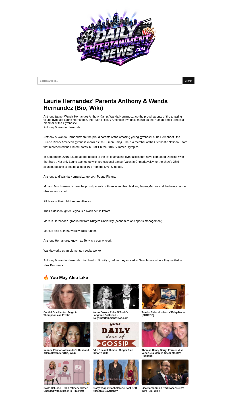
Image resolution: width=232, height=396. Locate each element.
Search (188, 80)
